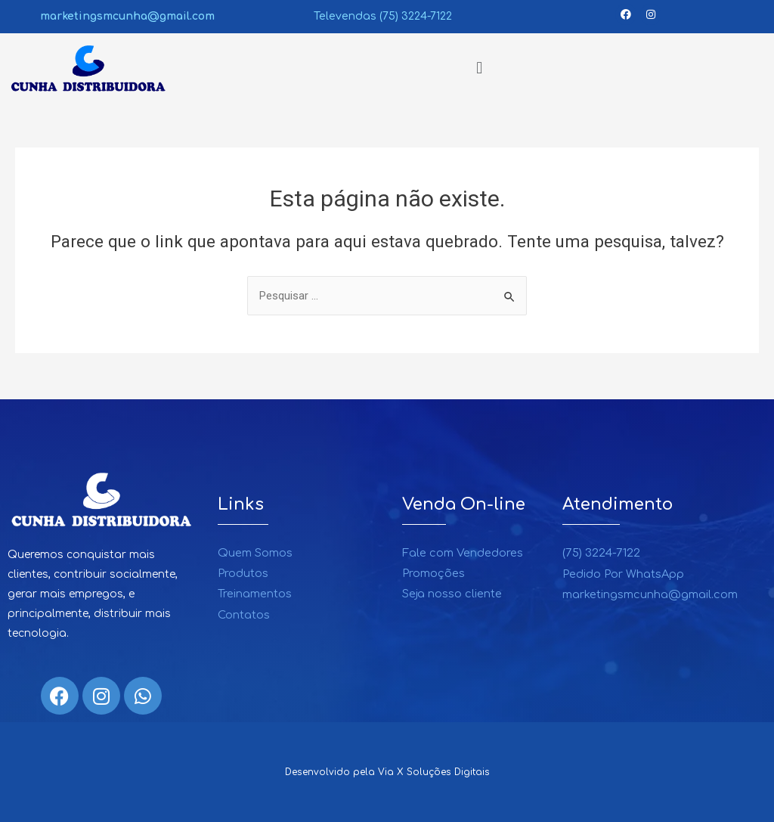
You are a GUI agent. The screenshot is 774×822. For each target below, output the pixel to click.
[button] (479, 68)
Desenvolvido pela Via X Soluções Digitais (387, 772)
